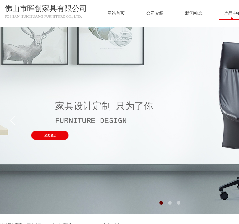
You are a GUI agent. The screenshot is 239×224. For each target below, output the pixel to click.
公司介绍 (155, 13)
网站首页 (116, 13)
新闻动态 (194, 13)
